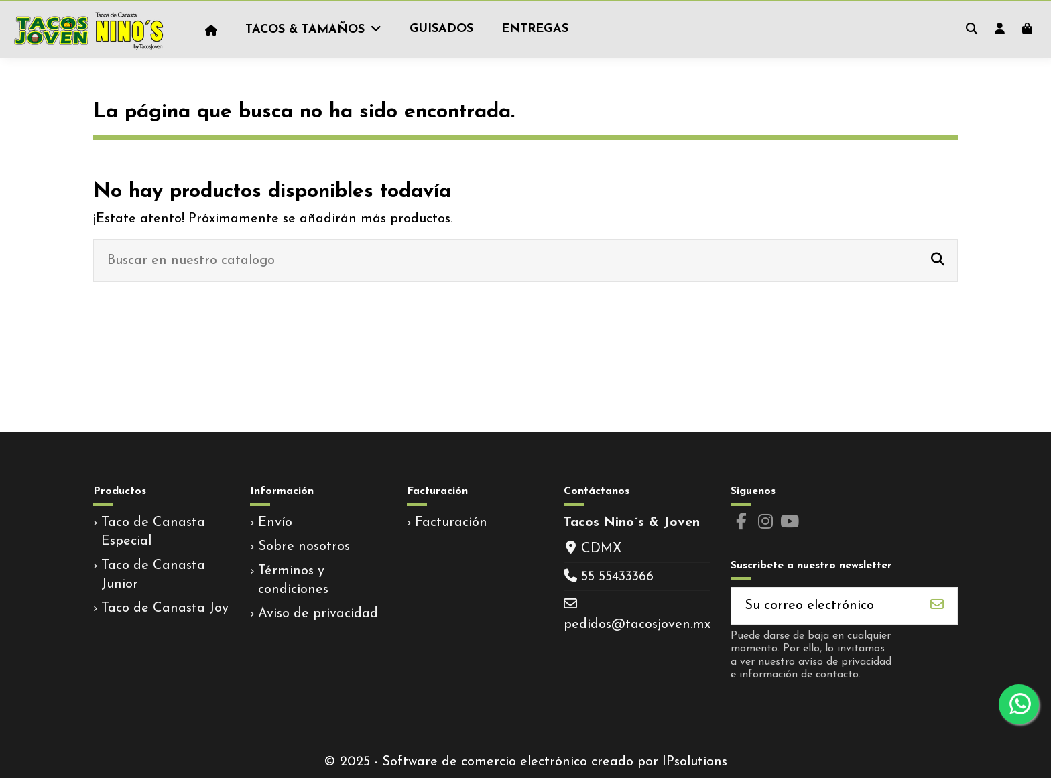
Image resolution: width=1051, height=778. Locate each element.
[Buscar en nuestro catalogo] (938, 260)
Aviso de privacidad (318, 614)
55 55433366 (617, 577)
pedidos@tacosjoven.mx (637, 624)
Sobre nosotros (304, 547)
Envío (275, 522)
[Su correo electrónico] (824, 606)
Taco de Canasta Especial (153, 532)
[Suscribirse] (937, 606)
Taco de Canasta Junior (153, 575)
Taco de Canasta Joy (165, 608)
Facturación (451, 522)
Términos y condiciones (293, 580)
